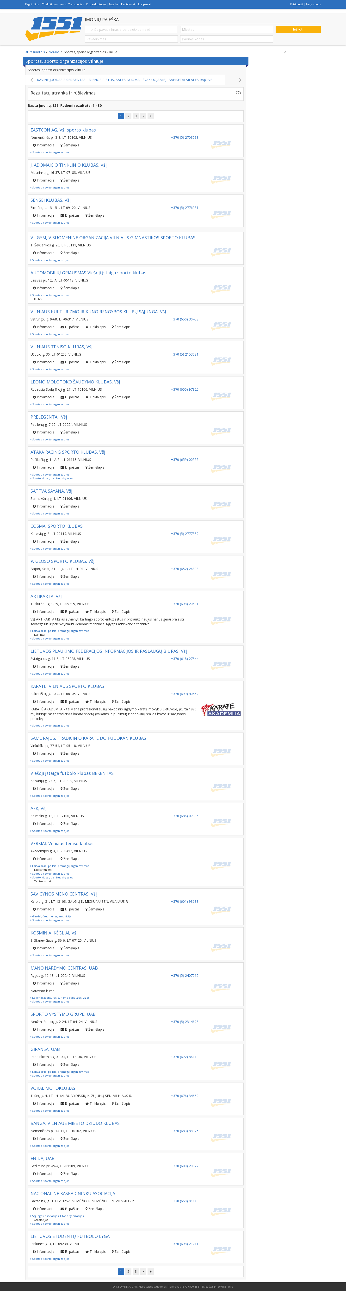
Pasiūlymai (128, 4)
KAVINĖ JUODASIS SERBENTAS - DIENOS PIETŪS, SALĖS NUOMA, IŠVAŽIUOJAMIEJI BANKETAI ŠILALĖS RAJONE (135, 79)
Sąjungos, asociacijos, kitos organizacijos (57, 1216)
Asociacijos (41, 1220)
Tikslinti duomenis (54, 4)
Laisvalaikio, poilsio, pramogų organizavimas (60, 631)
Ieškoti (298, 29)
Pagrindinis (32, 4)
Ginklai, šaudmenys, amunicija (51, 916)
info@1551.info (223, 1286)
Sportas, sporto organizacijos (50, 152)
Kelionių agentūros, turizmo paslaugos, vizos (60, 997)
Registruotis (313, 4)
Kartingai (39, 634)
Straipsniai (144, 4)
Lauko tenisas (42, 869)
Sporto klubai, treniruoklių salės (52, 478)
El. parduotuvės (96, 4)
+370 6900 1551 (190, 1286)
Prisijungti (296, 4)
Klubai (38, 299)
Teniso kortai (42, 881)
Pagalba (113, 4)
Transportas (76, 4)
